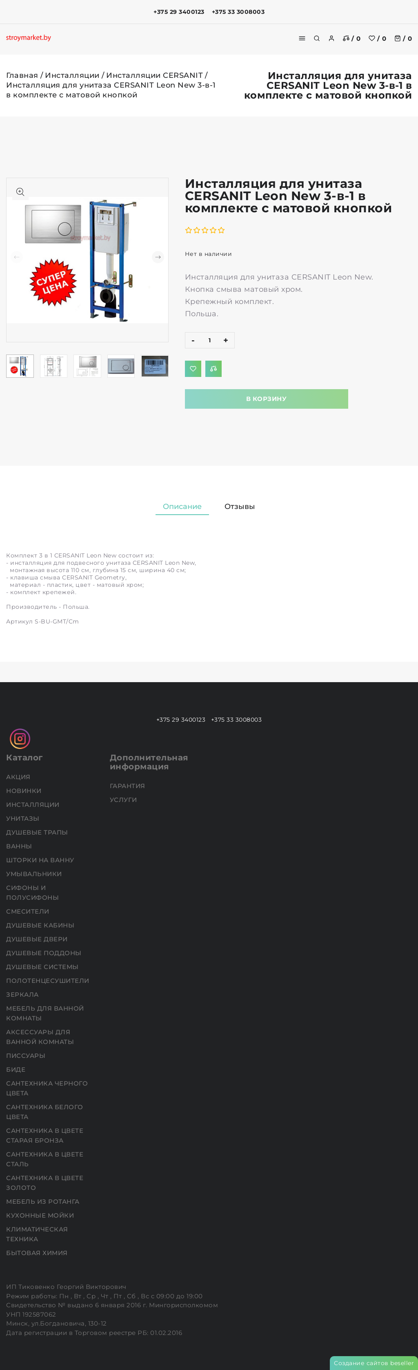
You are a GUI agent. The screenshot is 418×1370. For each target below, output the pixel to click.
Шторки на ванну (41, 860)
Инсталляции (72, 75)
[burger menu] (302, 38)
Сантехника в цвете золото (44, 1183)
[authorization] (331, 38)
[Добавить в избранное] (193, 369)
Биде (16, 1069)
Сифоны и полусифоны (33, 892)
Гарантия (128, 786)
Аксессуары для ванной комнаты (41, 1037)
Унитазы (23, 818)
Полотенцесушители (48, 981)
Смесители (28, 911)
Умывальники (35, 874)
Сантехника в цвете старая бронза (44, 1135)
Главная (22, 75)
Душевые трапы (38, 832)
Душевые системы (43, 967)
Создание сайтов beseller (374, 1363)
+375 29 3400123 (179, 11)
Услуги (124, 800)
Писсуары (26, 1055)
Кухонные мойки (41, 1215)
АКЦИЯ (19, 777)
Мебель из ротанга (43, 1201)
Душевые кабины (41, 925)
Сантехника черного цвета (47, 1088)
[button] (158, 257)
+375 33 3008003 (238, 11)
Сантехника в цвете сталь (44, 1159)
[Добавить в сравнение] (213, 369)
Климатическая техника (37, 1234)
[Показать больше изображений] (20, 192)
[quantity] (210, 340)
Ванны (20, 846)
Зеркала (23, 994)
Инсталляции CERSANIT (154, 75)
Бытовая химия (37, 1253)
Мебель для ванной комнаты (45, 1013)
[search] (317, 38)
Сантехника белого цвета (44, 1112)
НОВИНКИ (24, 791)
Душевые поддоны (44, 953)
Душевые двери (37, 939)
